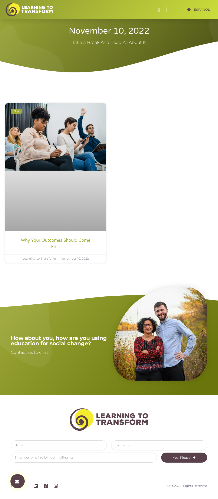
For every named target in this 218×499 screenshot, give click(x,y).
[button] (159, 10)
